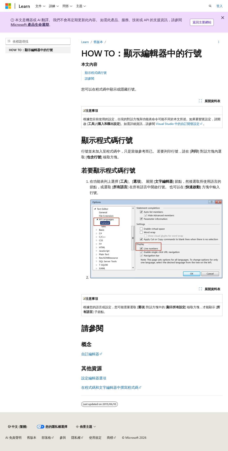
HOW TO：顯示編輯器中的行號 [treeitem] (31, 50)
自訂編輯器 (90, 354)
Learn (85, 42)
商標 (110, 437)
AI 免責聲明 (13, 437)
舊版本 (98, 42)
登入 (219, 6)
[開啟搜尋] (210, 6)
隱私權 (76, 437)
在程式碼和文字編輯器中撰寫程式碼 (109, 387)
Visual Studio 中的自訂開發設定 (178, 124)
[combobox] (38, 41)
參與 (63, 437)
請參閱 (89, 78)
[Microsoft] (8, 6)
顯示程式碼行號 (96, 72)
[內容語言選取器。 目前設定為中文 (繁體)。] (17, 426)
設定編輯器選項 (93, 378)
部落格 (46, 437)
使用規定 (95, 437)
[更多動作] (219, 42)
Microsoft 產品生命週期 (30, 24)
